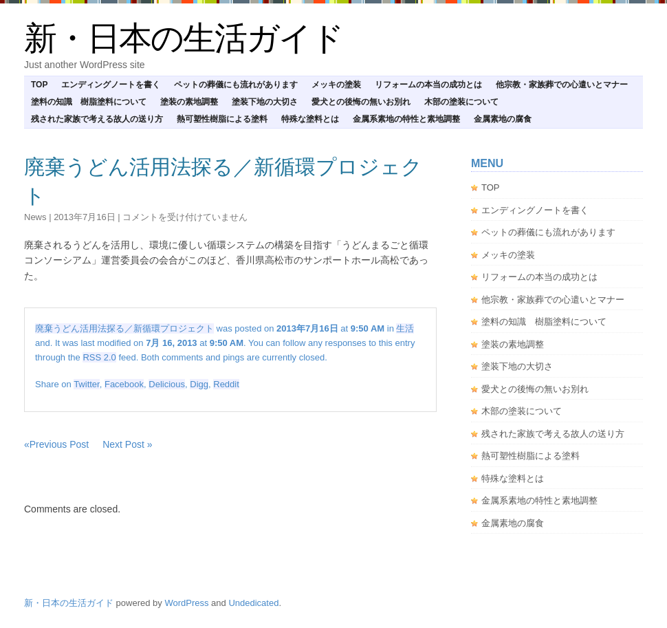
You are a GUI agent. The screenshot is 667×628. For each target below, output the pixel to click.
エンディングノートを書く (110, 84)
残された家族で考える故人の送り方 (97, 119)
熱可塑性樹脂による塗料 (222, 119)
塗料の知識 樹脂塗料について (88, 102)
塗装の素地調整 (189, 102)
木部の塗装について (461, 102)
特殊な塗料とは (310, 119)
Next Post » (127, 444)
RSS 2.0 (99, 357)
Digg (199, 384)
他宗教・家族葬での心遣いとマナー (562, 84)
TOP (39, 84)
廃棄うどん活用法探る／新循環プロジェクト (124, 328)
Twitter (87, 384)
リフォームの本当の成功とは (428, 84)
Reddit (226, 384)
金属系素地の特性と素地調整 (406, 119)
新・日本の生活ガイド (183, 38)
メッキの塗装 (336, 84)
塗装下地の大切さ (265, 102)
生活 (405, 328)
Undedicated (253, 603)
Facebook (124, 384)
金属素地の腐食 (503, 119)
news (35, 217)
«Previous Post (56, 444)
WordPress (186, 603)
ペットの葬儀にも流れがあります (236, 84)
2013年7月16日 (85, 217)
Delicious (167, 384)
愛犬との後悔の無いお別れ (361, 102)
